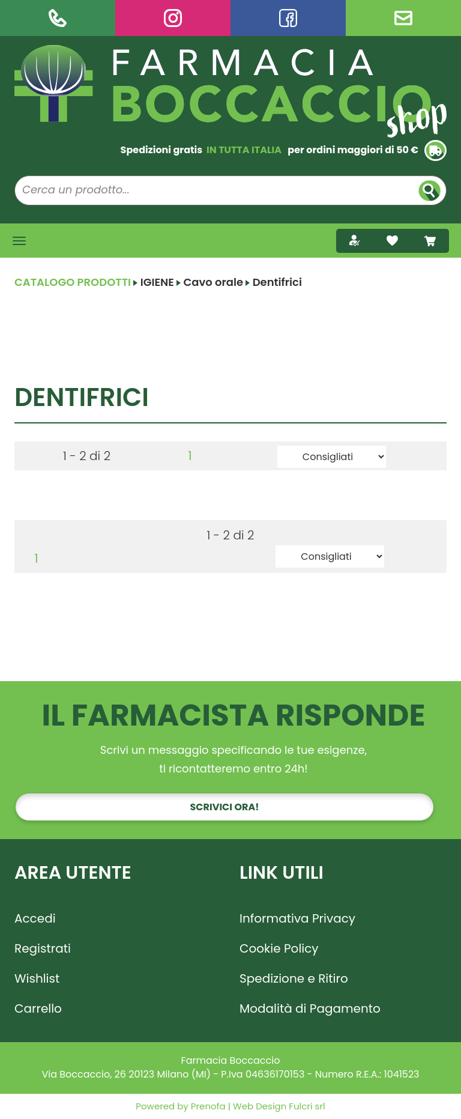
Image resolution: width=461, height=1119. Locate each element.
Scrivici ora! (224, 807)
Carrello (38, 1008)
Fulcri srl (307, 1106)
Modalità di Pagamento (310, 1008)
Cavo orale (213, 282)
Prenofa (207, 1106)
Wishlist (36, 978)
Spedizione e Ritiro (294, 978)
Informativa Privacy (297, 918)
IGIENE (157, 282)
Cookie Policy (279, 948)
